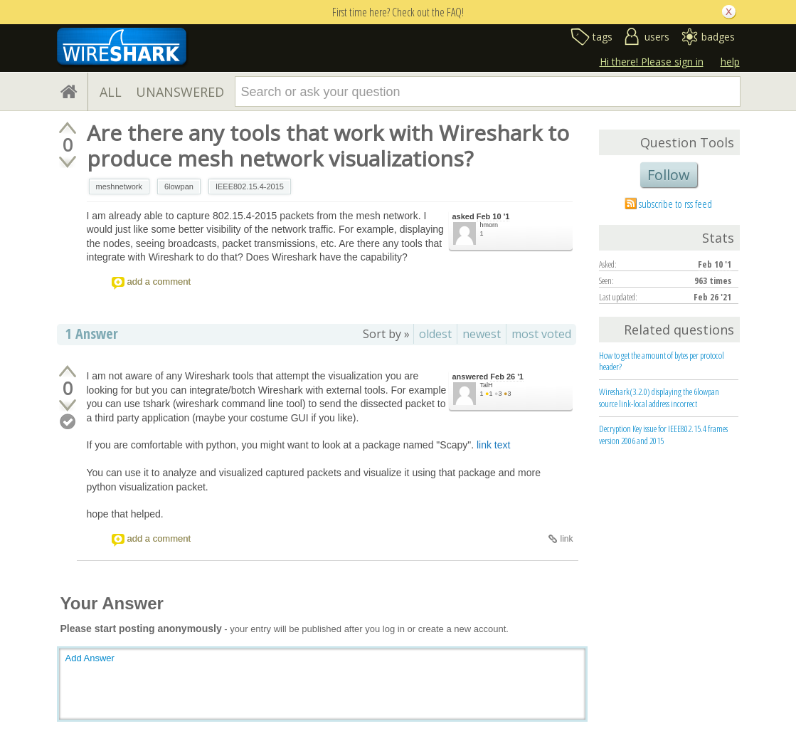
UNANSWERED (180, 91)
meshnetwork (119, 186)
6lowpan (178, 186)
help (730, 61)
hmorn (489, 224)
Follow (668, 174)
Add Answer (90, 658)
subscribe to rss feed (675, 203)
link (566, 539)
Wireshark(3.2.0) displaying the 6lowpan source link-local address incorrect (659, 397)
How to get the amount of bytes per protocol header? (661, 361)
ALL (111, 91)
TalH (486, 385)
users (656, 36)
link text (493, 445)
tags (602, 36)
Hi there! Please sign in (652, 61)
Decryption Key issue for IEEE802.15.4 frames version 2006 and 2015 (663, 434)
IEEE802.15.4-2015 (250, 186)
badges (718, 36)
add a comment (159, 281)
